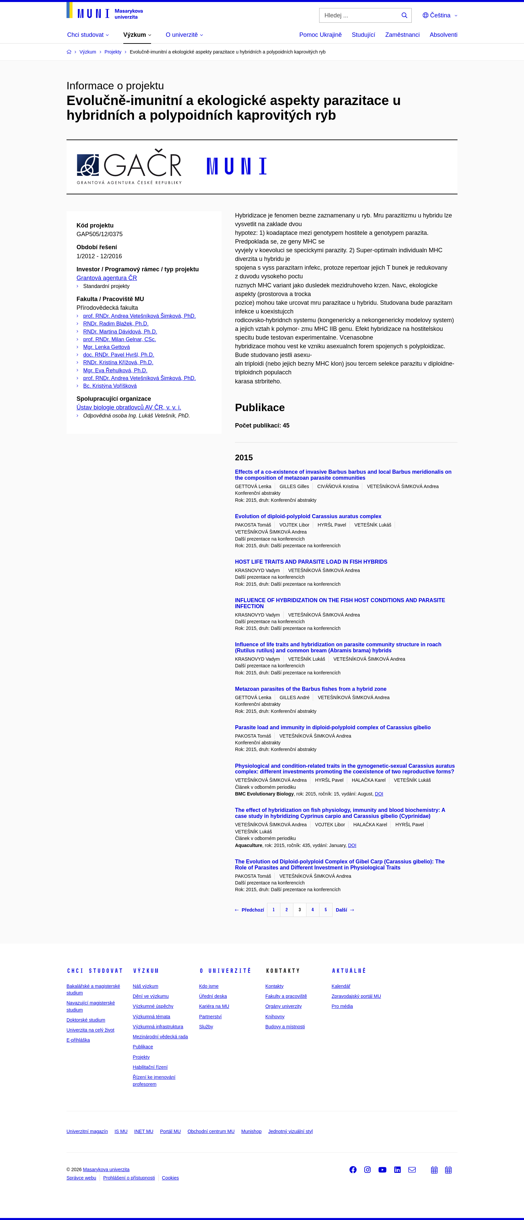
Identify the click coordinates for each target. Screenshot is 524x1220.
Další (345, 910)
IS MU (121, 1131)
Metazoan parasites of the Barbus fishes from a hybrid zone (310, 689)
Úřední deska (213, 996)
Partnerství (210, 1016)
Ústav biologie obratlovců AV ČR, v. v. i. (129, 407)
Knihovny (275, 1016)
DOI (379, 793)
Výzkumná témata (151, 1016)
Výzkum (146, 970)
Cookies (170, 1178)
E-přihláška (78, 1040)
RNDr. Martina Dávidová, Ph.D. (120, 332)
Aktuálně (349, 970)
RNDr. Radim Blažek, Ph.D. (116, 323)
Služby (206, 1026)
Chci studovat (95, 970)
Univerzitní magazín (87, 1131)
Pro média (342, 1006)
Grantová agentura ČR (107, 278)
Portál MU (170, 1131)
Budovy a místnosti (285, 1026)
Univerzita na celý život (90, 1030)
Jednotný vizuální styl (290, 1131)
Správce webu (81, 1178)
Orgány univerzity (283, 1006)
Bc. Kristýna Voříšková (110, 386)
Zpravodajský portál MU (356, 996)
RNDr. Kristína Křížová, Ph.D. (118, 362)
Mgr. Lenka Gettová (106, 347)
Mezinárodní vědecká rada (160, 1036)
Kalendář (341, 986)
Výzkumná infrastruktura (158, 1026)
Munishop (251, 1131)
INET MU (143, 1131)
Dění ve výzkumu (150, 996)
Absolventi (443, 34)
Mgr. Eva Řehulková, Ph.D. (115, 370)
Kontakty (274, 986)
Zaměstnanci (402, 34)
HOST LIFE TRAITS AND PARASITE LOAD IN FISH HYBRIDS (311, 562)
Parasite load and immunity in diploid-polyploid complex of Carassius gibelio (333, 727)
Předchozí (249, 910)
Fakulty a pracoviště (286, 996)
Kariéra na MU (214, 1006)
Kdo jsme (209, 986)
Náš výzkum (145, 986)
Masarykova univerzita (106, 1169)
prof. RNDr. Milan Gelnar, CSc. (119, 339)
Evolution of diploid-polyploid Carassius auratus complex (308, 516)
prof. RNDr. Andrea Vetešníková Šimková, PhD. (139, 316)
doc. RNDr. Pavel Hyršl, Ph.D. (118, 355)
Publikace (143, 1046)
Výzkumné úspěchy (153, 1006)
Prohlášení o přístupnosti (129, 1178)
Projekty (141, 1057)
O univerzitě (225, 970)
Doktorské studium (86, 1020)
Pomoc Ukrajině (320, 34)
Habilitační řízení (150, 1067)
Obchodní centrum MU (211, 1131)
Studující (363, 34)
